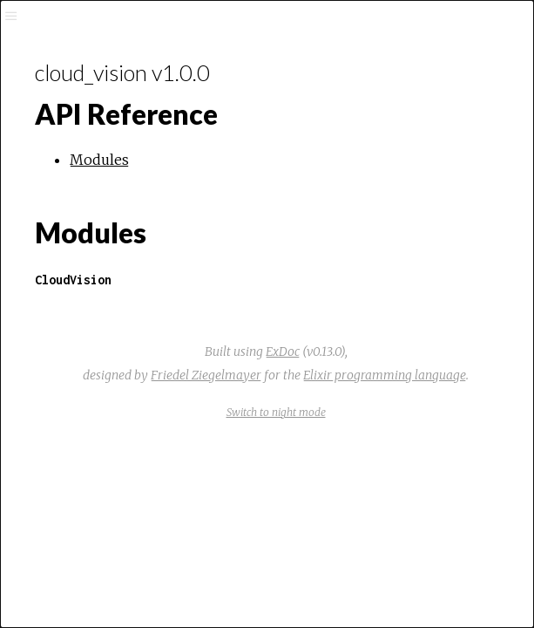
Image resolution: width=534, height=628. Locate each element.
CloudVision (73, 279)
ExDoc (283, 351)
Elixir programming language (384, 375)
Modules (99, 159)
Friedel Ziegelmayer (206, 375)
